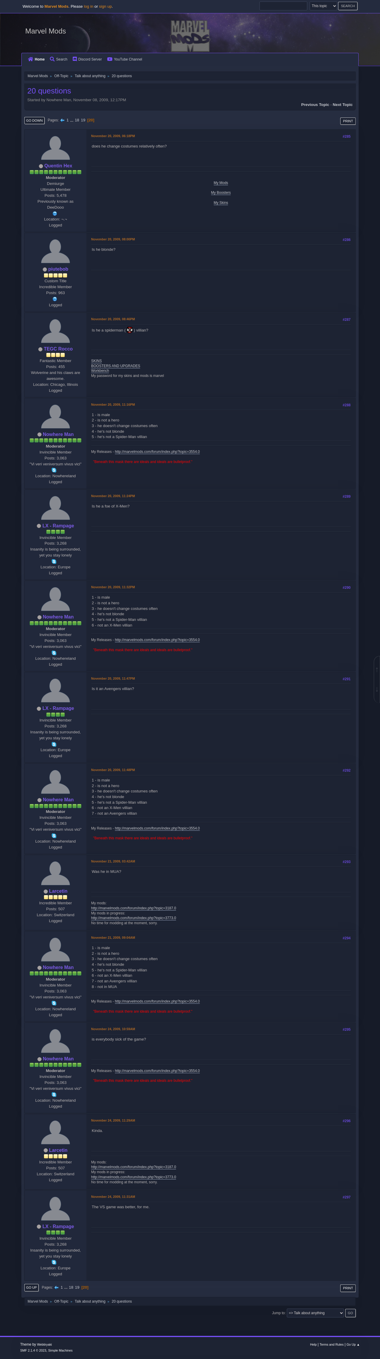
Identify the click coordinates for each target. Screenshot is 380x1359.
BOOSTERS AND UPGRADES (115, 366)
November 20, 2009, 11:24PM (113, 496)
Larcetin (58, 891)
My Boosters (221, 193)
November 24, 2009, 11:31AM (113, 1196)
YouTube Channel (124, 59)
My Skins (221, 203)
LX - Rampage (58, 525)
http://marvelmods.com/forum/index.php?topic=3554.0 (157, 452)
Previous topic (315, 104)
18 (77, 120)
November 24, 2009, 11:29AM (113, 1120)
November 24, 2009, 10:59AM (113, 1029)
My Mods (221, 183)
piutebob (58, 269)
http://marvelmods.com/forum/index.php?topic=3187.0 (133, 908)
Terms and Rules (332, 1344)
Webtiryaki (44, 1344)
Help (313, 1344)
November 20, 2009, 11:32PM (113, 587)
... (72, 120)
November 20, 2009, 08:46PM (113, 319)
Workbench (100, 371)
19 (83, 120)
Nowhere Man (58, 434)
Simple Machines (60, 1350)
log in (88, 6)
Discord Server (87, 59)
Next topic (343, 104)
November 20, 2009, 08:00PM (113, 239)
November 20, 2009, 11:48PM (113, 770)
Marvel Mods (45, 31)
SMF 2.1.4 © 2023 (33, 1350)
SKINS (96, 361)
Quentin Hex (58, 165)
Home (36, 59)
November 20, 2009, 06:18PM (113, 136)
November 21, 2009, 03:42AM (113, 861)
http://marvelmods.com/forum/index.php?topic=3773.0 (133, 918)
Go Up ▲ (353, 1344)
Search (58, 59)
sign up (105, 6)
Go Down (34, 120)
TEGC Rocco (58, 348)
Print (348, 121)
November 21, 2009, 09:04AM (113, 937)
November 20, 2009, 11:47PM (113, 678)
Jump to (278, 1313)
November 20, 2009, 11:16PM (113, 404)
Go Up (31, 1287)
